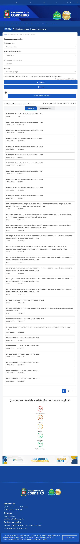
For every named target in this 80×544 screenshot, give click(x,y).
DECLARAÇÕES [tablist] (46, 108)
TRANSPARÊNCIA (53, 23)
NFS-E (12, 23)
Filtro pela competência (12, 51)
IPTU (32, 23)
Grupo (7, 68)
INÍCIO (8, 23)
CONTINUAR (70, 538)
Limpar (41, 87)
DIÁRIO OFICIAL (44, 23)
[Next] (68, 391)
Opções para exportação (42, 95)
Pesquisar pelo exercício (13, 60)
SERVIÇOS (37, 23)
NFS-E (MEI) (18, 23)
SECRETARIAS (26, 23)
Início (5, 34)
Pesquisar (41, 82)
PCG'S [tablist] (31, 108)
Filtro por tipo (9, 43)
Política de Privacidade (42, 537)
